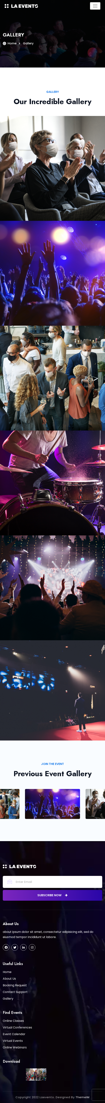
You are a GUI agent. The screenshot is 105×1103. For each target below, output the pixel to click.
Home (12, 43)
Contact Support (15, 992)
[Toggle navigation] (95, 6)
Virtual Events (13, 1041)
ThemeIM (82, 1097)
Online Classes (13, 1021)
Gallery (8, 998)
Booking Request (15, 985)
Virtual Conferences (17, 1027)
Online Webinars (15, 1047)
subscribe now (52, 895)
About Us (9, 978)
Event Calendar (14, 1034)
